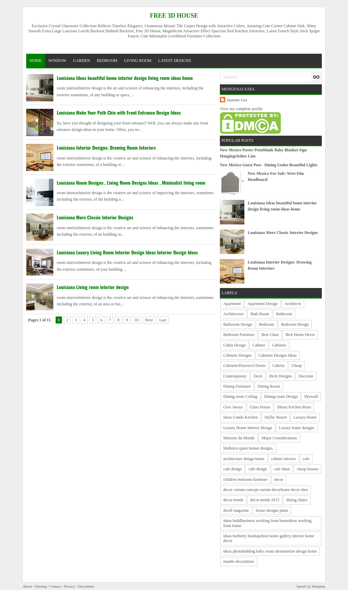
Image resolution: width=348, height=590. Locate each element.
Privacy (69, 586)
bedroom (107, 60)
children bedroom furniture (245, 479)
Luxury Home (305, 417)
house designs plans (272, 510)
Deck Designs (280, 376)
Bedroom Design (295, 324)
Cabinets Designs (237, 355)
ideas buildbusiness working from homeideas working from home (267, 523)
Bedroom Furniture (239, 334)
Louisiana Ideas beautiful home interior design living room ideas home (125, 77)
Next (149, 320)
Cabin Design (234, 345)
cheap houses (307, 469)
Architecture (233, 313)
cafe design (232, 469)
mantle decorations (238, 561)
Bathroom (284, 313)
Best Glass (270, 334)
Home (35, 60)
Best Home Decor (300, 334)
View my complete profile (241, 108)
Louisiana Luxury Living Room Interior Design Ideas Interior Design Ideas (127, 252)
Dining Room (269, 386)
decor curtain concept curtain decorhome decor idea (265, 489)
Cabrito (279, 365)
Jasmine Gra (237, 100)
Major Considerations (279, 438)
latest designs (174, 60)
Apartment (232, 303)
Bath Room (259, 313)
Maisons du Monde (239, 438)
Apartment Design (262, 303)
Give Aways (233, 407)
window (57, 60)
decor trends (233, 500)
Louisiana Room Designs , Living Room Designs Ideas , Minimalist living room (131, 182)
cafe (306, 458)
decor (278, 479)
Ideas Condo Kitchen (240, 417)
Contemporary (235, 376)
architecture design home (243, 458)
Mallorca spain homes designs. (248, 448)
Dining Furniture (237, 386)
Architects (292, 303)
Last (163, 320)
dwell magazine (236, 510)
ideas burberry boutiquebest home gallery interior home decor (268, 538)
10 (136, 320)
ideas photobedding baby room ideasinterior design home (270, 551)
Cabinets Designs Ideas (278, 355)
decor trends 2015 (264, 500)
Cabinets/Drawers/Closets (244, 365)
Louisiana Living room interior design (93, 286)
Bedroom (266, 324)
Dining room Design (281, 396)
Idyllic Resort (275, 417)
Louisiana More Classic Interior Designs (95, 217)
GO (316, 77)
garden (81, 60)
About (27, 586)
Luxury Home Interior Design (247, 427)
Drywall (311, 396)
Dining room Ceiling (240, 396)
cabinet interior (283, 458)
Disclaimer (86, 586)
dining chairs (296, 500)
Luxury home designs (296, 427)
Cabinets (279, 345)
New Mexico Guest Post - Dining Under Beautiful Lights (268, 165)
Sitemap (41, 586)
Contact (55, 586)
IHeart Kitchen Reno (294, 407)
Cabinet (259, 345)
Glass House (260, 407)
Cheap (297, 365)
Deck (258, 376)
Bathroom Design (237, 324)
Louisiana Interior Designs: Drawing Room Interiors (106, 147)
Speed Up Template (310, 586)
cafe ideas (282, 469)
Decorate (306, 376)
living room (137, 60)
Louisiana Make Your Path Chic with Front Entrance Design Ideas (119, 112)
